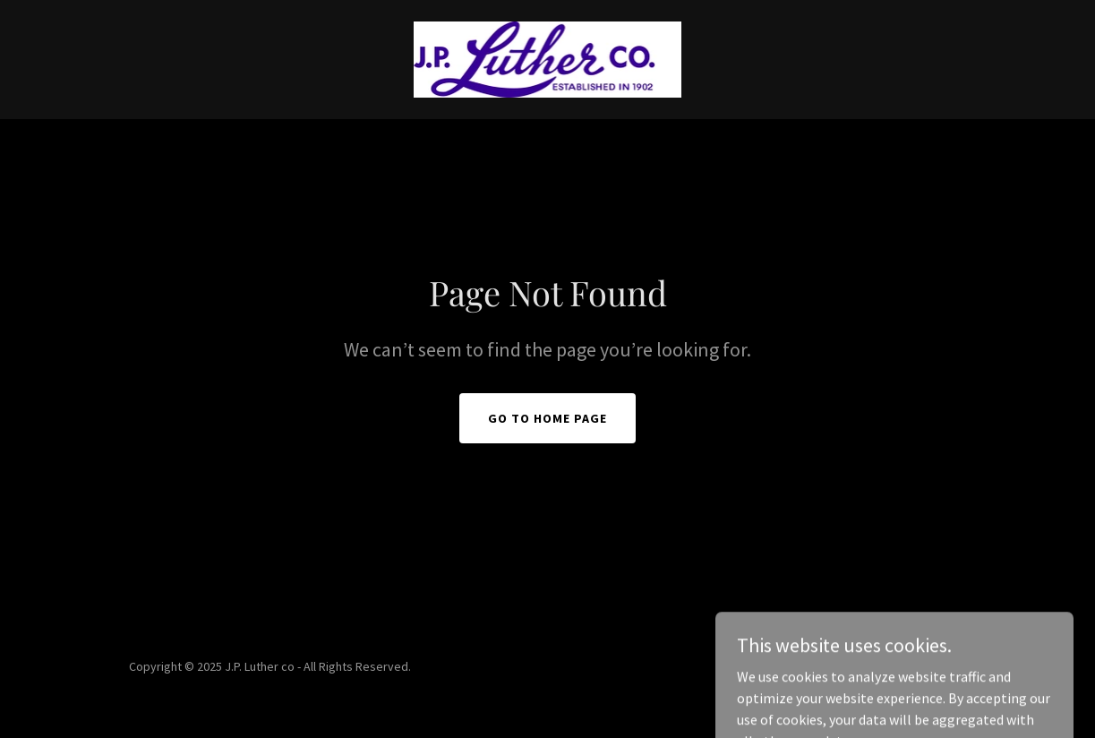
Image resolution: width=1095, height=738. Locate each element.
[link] (548, 57)
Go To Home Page (547, 418)
